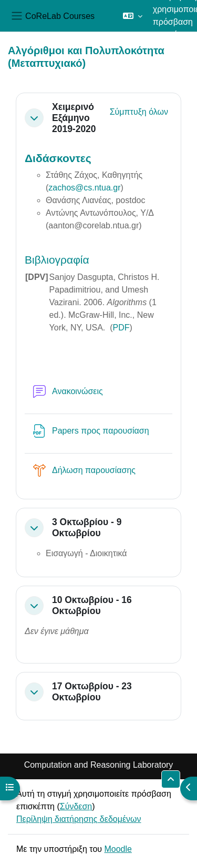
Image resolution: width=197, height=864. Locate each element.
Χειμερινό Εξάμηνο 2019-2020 (74, 118)
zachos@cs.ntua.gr (84, 187)
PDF (121, 327)
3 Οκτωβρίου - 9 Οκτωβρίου (86, 527)
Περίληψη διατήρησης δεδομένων (78, 819)
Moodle (117, 849)
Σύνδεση (76, 806)
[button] (133, 16)
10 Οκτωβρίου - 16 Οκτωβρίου (92, 605)
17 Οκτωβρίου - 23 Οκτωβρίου (92, 691)
